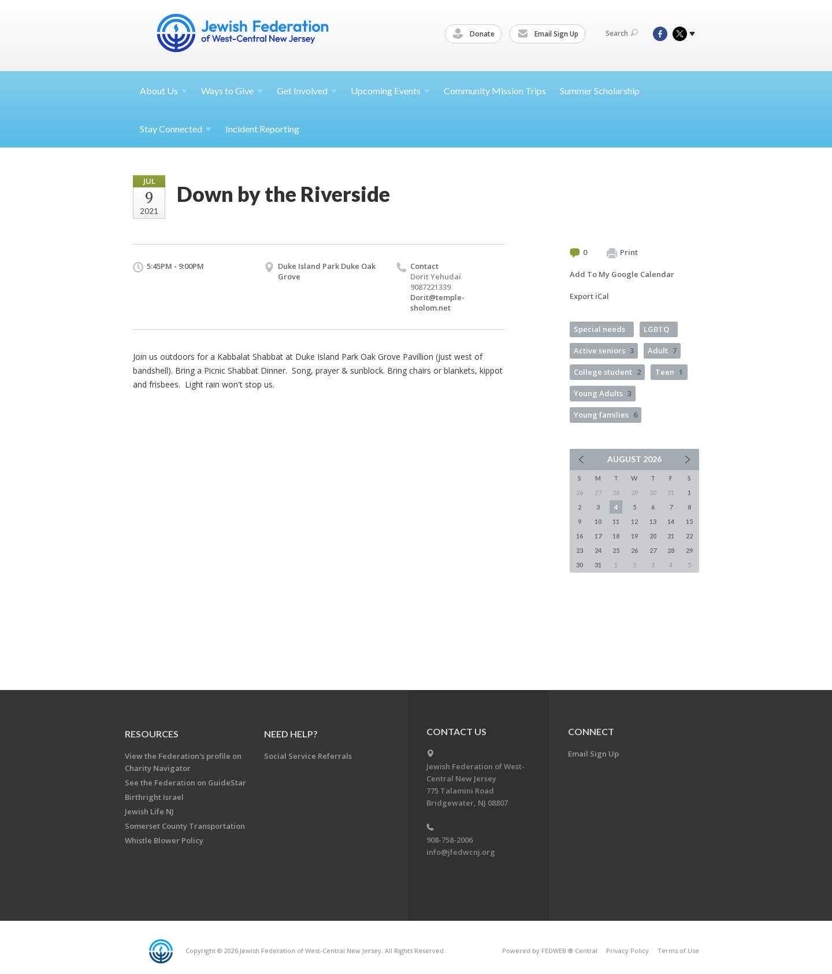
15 (689, 521)
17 (598, 536)
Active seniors (604, 350)
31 (598, 565)
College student (607, 372)
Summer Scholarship (600, 90)
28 (670, 550)
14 (670, 521)
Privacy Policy (627, 950)
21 (670, 536)
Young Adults (603, 393)
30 (579, 565)
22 (689, 536)
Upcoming (390, 90)
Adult (662, 350)
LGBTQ (656, 329)
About (163, 90)
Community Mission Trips (495, 90)
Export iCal (589, 296)
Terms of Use (678, 950)
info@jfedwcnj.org (460, 852)
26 (634, 550)
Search (622, 33)
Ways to (232, 90)
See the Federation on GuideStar (185, 782)
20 (652, 536)
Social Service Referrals (308, 756)
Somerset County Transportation (185, 826)
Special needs (599, 329)
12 (634, 521)
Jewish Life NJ (149, 811)
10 (598, 521)
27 (652, 550)
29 (689, 550)
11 (615, 521)
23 (579, 550)
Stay (175, 128)
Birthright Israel (154, 797)
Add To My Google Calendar (622, 274)
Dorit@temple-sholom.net (437, 302)
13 (652, 521)
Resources (152, 733)
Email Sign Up (549, 34)
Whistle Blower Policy (164, 840)
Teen (669, 372)
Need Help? (291, 733)
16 (579, 536)
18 (615, 536)
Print (622, 253)
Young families (605, 414)
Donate (475, 34)
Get (307, 90)
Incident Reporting (262, 128)
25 (615, 550)
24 (598, 550)
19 (634, 536)
